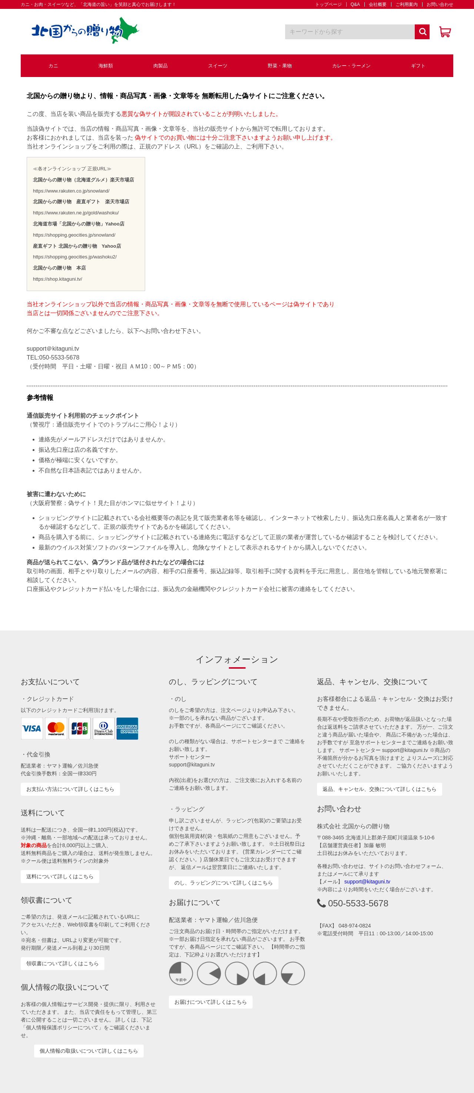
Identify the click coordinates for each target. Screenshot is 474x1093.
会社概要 (375, 4)
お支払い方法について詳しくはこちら (70, 789)
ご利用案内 (404, 4)
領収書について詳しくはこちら (62, 963)
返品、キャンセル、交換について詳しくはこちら (380, 789)
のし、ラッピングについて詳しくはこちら (223, 883)
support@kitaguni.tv (367, 882)
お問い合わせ (437, 4)
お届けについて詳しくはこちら (210, 1002)
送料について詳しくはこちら (60, 876)
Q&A (353, 4)
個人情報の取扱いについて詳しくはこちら (89, 1051)
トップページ (328, 4)
